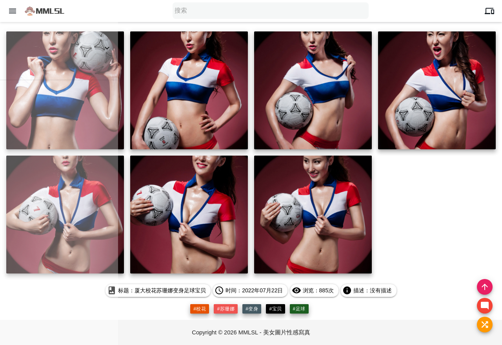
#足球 (299, 309)
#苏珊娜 (226, 309)
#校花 (199, 309)
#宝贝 (275, 309)
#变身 (252, 309)
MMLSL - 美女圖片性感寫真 (274, 332)
